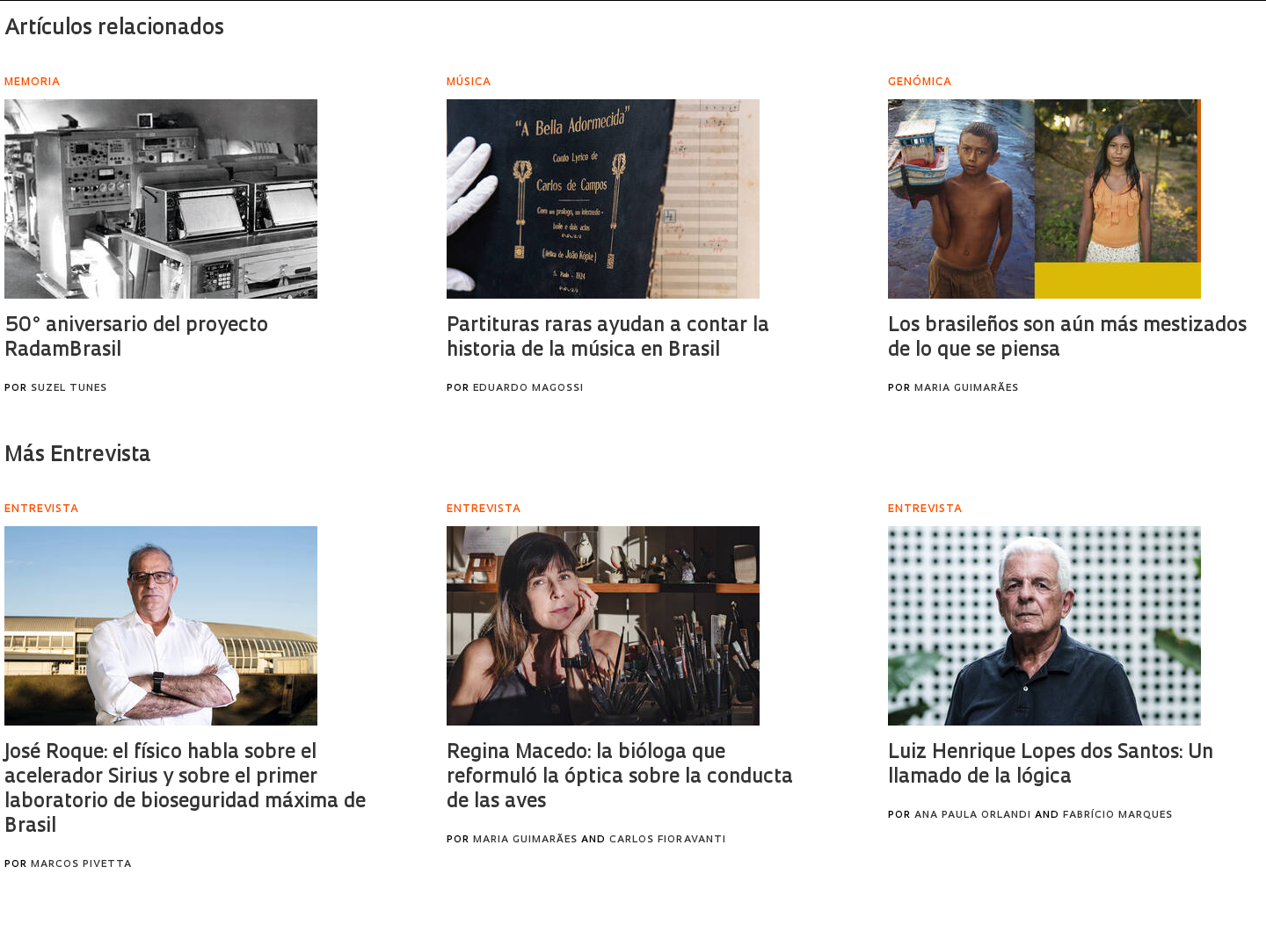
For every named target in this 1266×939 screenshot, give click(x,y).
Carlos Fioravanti (667, 840)
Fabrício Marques (1118, 815)
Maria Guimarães (966, 389)
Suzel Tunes (69, 389)
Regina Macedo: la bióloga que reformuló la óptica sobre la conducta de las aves (620, 778)
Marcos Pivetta (81, 865)
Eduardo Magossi (528, 389)
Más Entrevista (77, 455)
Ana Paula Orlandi (972, 815)
